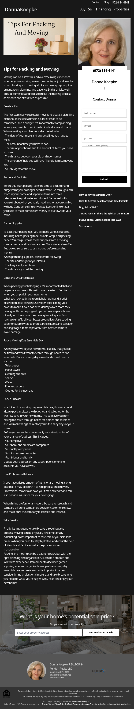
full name (89, 113)
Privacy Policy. (60, 704)
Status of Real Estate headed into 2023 (100, 219)
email (87, 126)
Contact (96, 2)
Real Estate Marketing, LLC (81, 701)
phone (88, 138)
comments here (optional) (96, 145)
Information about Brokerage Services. (116, 704)
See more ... (85, 226)
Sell (90, 9)
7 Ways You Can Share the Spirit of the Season (104, 213)
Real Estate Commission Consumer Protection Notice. (84, 704)
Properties (121, 9)
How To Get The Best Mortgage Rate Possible (103, 201)
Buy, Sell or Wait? (88, 207)
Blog (106, 2)
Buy (82, 9)
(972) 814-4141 (120, 2)
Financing (103, 9)
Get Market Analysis (101, 632)
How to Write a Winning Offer (95, 194)
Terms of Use (46, 704)
